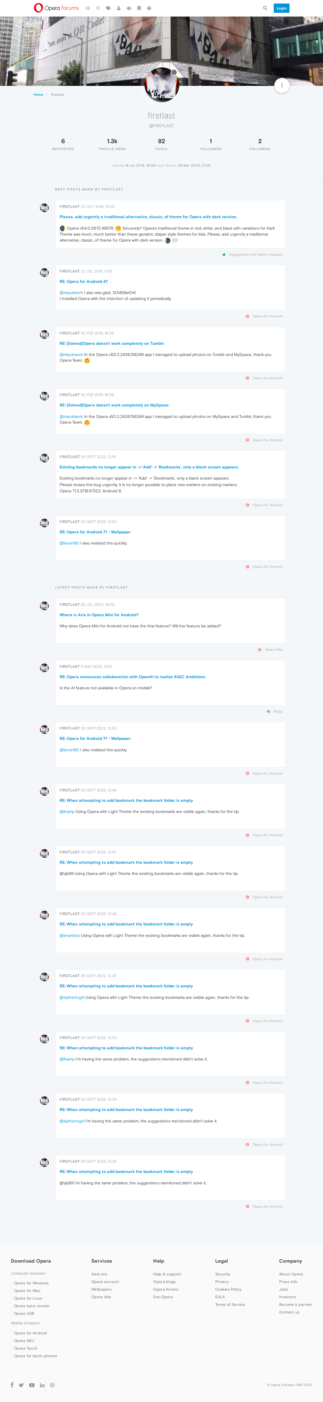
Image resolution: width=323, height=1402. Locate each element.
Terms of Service (230, 1304)
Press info (288, 1281)
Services (101, 1261)
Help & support (167, 1274)
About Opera (291, 1274)
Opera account (105, 1281)
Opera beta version (31, 1306)
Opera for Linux (28, 1298)
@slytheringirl (72, 997)
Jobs (283, 1289)
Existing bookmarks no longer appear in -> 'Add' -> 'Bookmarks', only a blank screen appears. (149, 467)
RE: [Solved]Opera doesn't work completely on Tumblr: (112, 343)
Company (290, 1261)
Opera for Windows (31, 1283)
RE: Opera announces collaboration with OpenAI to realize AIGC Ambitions (132, 676)
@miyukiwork (71, 292)
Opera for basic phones (35, 1356)
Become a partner (295, 1304)
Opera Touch (25, 1348)
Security (222, 1274)
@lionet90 (69, 543)
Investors (287, 1297)
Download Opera (31, 1261)
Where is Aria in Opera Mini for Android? (99, 614)
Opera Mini (24, 1340)
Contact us (289, 1312)
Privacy (222, 1281)
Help (158, 1261)
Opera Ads (101, 1297)
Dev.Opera (163, 1297)
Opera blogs (164, 1281)
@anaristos (70, 935)
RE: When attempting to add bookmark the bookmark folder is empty (126, 800)
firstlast (70, 206)
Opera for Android (30, 1333)
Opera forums (165, 1289)
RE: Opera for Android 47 (84, 281)
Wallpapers (101, 1289)
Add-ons (99, 1274)
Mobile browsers (25, 1323)
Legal (221, 1261)
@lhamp (67, 811)
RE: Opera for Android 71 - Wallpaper (95, 532)
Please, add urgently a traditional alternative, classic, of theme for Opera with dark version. (148, 216)
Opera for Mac (27, 1290)
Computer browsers (28, 1273)
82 (161, 141)
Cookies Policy (228, 1289)
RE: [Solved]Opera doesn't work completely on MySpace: (114, 405)
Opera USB (24, 1313)
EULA (220, 1297)
